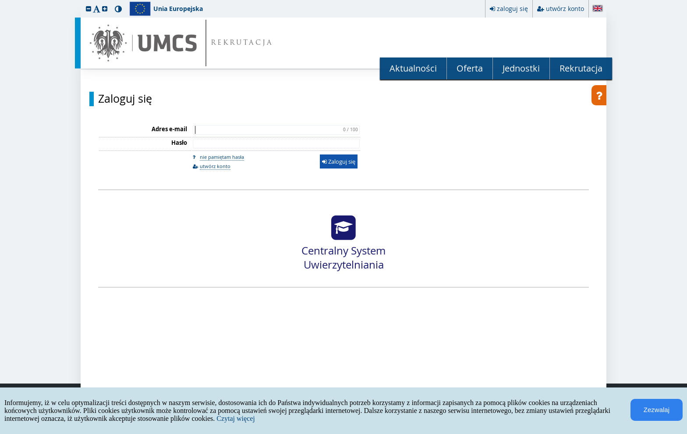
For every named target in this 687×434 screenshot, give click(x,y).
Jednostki (521, 68)
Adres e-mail (169, 129)
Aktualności (413, 68)
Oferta (470, 68)
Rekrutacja (581, 68)
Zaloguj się (125, 99)
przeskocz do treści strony (2, 2)
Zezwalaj (656, 409)
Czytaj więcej (235, 418)
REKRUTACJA (242, 43)
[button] (88, 8)
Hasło (179, 143)
